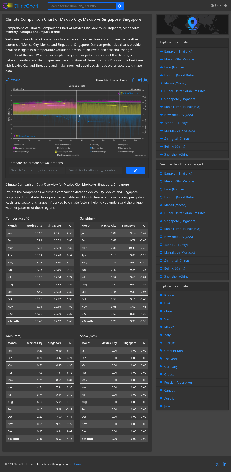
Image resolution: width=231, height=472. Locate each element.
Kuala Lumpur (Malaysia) (182, 107)
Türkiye (169, 343)
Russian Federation (178, 382)
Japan (168, 406)
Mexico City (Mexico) (179, 59)
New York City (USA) (178, 115)
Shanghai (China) (176, 138)
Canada (169, 390)
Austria (169, 398)
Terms (77, 464)
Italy (167, 335)
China (168, 311)
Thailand (170, 359)
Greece (169, 374)
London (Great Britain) (180, 75)
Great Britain (173, 351)
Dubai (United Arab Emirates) (185, 91)
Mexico (169, 327)
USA (167, 303)
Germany (170, 367)
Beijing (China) (174, 146)
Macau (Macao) (175, 83)
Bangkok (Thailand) (178, 51)
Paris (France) (174, 67)
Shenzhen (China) (176, 154)
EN (215, 5)
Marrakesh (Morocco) (179, 131)
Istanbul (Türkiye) (176, 123)
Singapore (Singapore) (180, 99)
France (169, 295)
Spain (168, 319)
